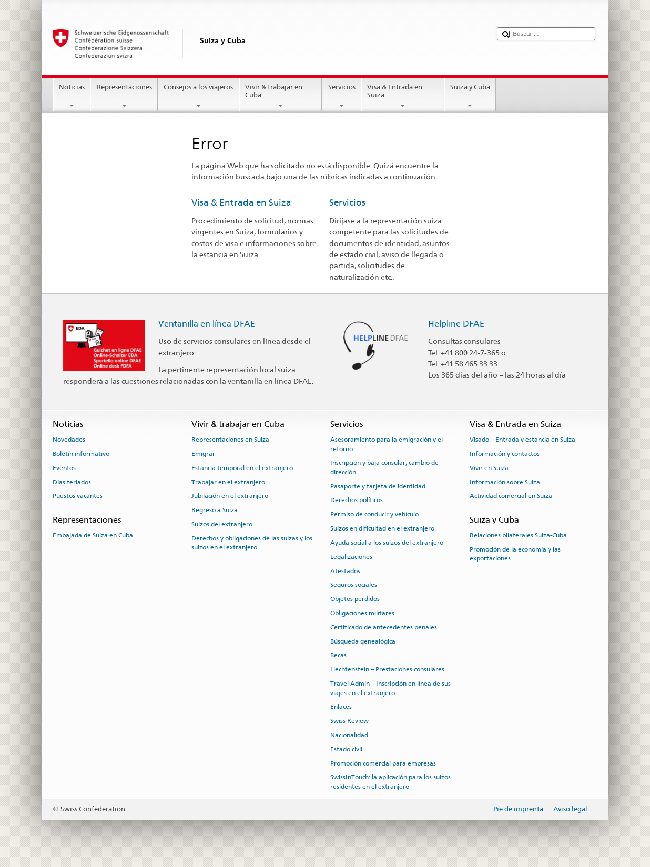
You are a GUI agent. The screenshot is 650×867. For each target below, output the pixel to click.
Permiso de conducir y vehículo (374, 514)
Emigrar (203, 453)
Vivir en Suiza (489, 468)
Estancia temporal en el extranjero (242, 468)
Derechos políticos (356, 500)
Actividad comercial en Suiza (511, 495)
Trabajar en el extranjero (228, 481)
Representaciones (124, 96)
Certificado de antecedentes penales (383, 627)
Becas (338, 655)
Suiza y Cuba (470, 96)
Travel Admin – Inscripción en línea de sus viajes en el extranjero (390, 688)
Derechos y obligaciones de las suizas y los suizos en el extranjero (251, 543)
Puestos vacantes (78, 495)
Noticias (72, 96)
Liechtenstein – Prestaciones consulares (387, 669)
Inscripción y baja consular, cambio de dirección (384, 467)
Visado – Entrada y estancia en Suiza (522, 439)
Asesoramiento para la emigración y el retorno (386, 444)
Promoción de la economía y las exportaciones (515, 554)
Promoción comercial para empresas (383, 763)
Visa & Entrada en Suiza (403, 96)
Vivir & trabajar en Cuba (281, 96)
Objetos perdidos (355, 599)
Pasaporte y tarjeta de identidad (377, 486)
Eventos (64, 468)
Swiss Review (349, 721)
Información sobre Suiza (505, 481)
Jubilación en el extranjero (229, 495)
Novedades (69, 439)
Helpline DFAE (456, 324)
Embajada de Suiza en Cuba (93, 535)
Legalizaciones (351, 556)
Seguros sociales (353, 584)
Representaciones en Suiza (230, 439)
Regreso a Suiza (214, 510)
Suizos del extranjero (221, 524)
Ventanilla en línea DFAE (206, 324)
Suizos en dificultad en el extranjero (382, 528)
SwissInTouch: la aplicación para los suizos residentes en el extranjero (390, 781)
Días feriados (72, 481)
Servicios (341, 96)
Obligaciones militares (362, 613)
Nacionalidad (349, 735)
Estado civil (346, 749)
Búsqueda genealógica (362, 641)
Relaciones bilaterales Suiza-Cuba (518, 535)
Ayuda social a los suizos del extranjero (386, 542)
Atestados (345, 570)
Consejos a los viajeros (198, 96)
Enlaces (341, 706)
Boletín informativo (81, 453)
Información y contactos (505, 453)
